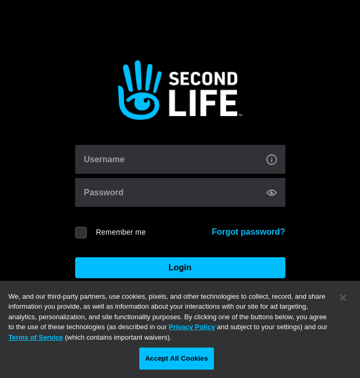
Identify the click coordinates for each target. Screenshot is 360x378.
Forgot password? (248, 231)
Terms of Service (35, 337)
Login (180, 267)
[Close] (343, 297)
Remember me (121, 232)
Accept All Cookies (176, 358)
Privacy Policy (192, 327)
